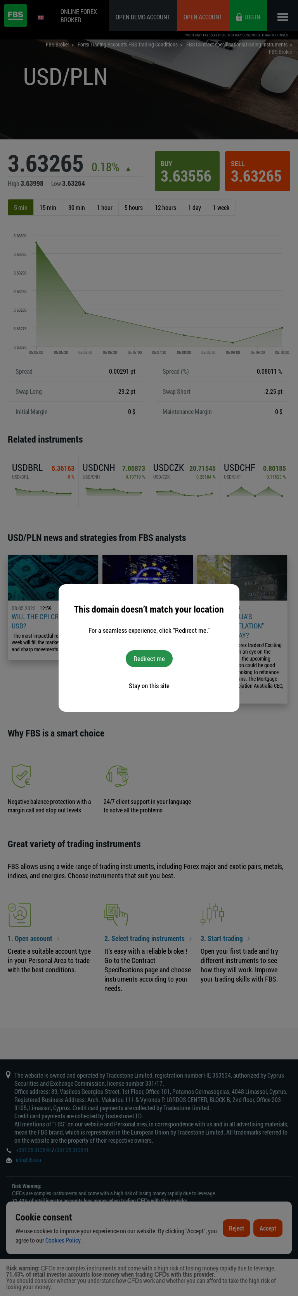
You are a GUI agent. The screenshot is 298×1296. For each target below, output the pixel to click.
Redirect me (149, 658)
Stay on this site (149, 685)
